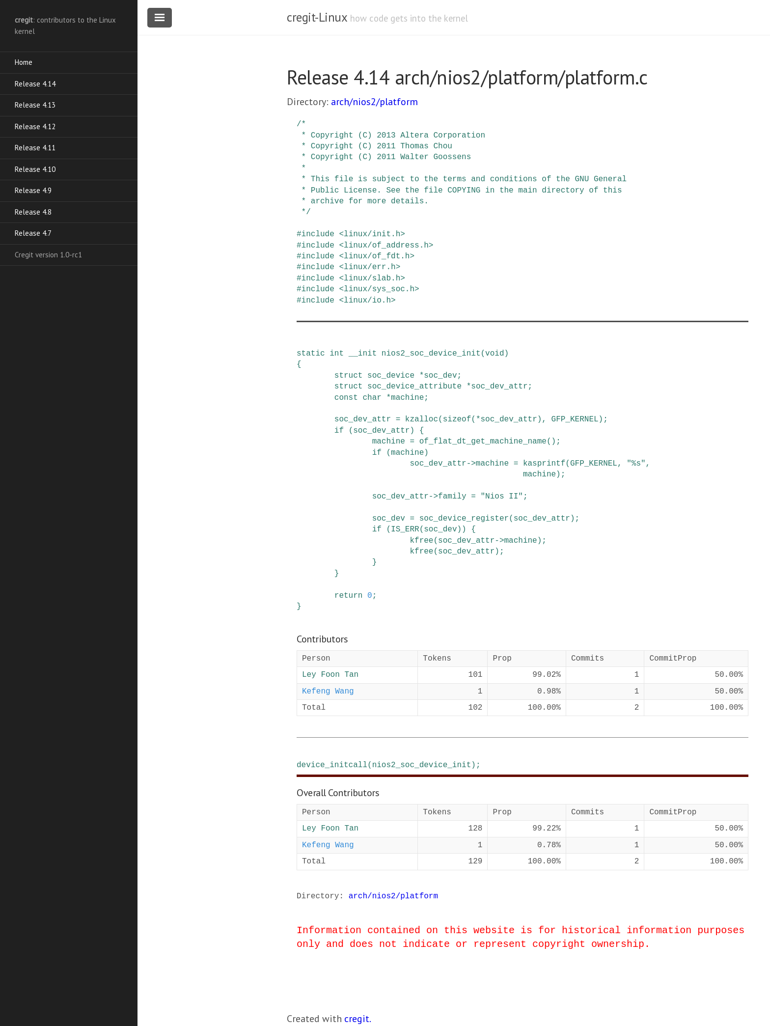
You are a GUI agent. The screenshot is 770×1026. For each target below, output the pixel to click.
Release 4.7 (33, 233)
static (311, 353)
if (339, 430)
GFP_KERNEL (575, 419)
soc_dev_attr (499, 386)
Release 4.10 (35, 169)
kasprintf (544, 463)
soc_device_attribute (414, 386)
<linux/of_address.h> (386, 245)
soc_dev (440, 375)
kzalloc (421, 419)
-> (471, 463)
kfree (421, 540)
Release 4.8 (33, 212)
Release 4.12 (35, 126)
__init (363, 353)
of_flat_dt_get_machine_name (483, 441)
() (551, 441)
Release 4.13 (35, 105)
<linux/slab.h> (372, 278)
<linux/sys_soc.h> (379, 289)
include (318, 234)
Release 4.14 (35, 83)
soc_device (390, 375)
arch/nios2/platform (374, 101)
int (337, 353)
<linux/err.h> (369, 267)
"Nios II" (501, 496)
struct (348, 375)
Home (23, 62)
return (348, 595)
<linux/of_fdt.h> (376, 256)
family (452, 496)
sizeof (457, 419)
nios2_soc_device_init (431, 353)
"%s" (636, 463)
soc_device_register (464, 518)
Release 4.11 (35, 147)
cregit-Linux (317, 17)
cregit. (357, 1018)
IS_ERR (405, 529)
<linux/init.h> (372, 234)
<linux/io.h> (367, 300)
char (371, 397)
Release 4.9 (33, 190)
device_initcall (332, 765)
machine (407, 397)
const (346, 397)
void (494, 353)
